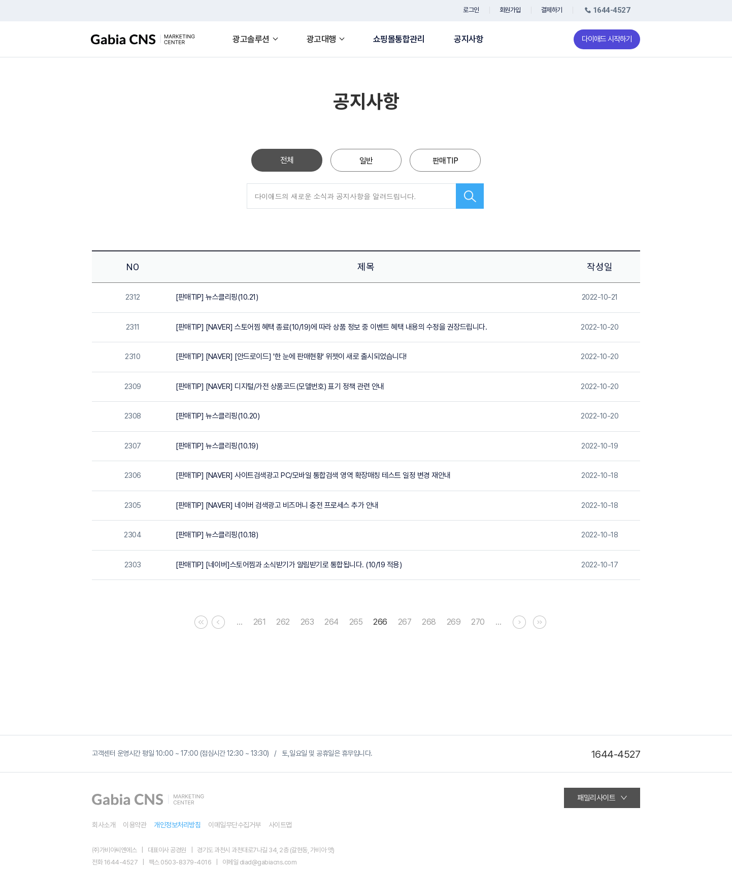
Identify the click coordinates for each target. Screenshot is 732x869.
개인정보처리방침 (177, 825)
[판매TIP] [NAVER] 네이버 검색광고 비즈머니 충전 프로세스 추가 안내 (277, 505)
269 (454, 622)
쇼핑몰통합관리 (399, 39)
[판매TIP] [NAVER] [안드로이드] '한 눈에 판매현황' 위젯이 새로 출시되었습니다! (291, 356)
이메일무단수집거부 (234, 825)
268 (429, 622)
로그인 (471, 10)
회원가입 (510, 10)
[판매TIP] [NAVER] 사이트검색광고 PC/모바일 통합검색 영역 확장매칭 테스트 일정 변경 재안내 (313, 475)
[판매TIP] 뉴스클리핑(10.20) (217, 416)
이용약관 (134, 825)
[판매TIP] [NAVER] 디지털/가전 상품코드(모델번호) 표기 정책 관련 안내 (280, 386)
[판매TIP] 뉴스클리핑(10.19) (217, 445)
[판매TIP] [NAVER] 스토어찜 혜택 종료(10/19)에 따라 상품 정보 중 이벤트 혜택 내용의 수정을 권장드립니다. (331, 327)
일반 (366, 161)
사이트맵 (280, 825)
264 (331, 622)
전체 (287, 160)
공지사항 (468, 39)
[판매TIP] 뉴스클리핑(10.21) (217, 297)
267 (405, 622)
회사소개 (103, 825)
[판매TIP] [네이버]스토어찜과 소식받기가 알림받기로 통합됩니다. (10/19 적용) (289, 564)
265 (356, 622)
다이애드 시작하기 (607, 39)
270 (478, 622)
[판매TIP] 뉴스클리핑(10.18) (217, 534)
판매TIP (445, 161)
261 (259, 622)
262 (283, 622)
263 (307, 622)
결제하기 (551, 10)
